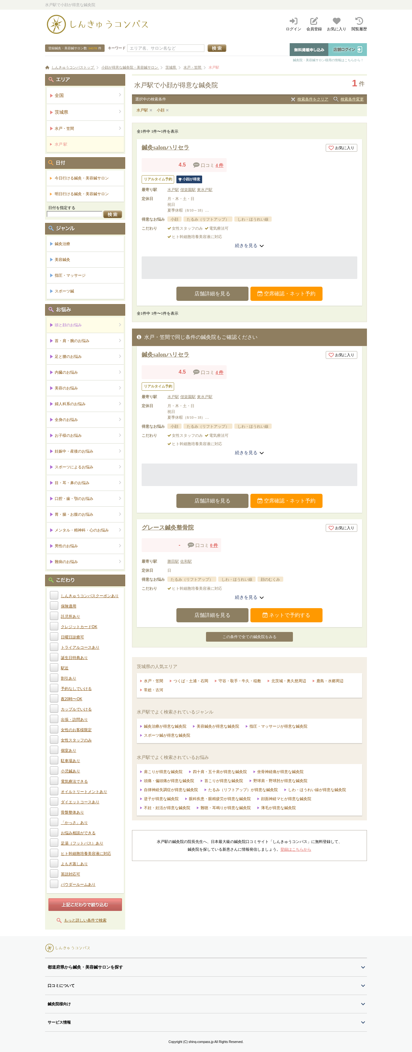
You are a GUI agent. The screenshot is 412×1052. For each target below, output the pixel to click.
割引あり (68, 678)
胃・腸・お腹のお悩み (88, 514)
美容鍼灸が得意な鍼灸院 (218, 726)
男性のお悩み (88, 545)
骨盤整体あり (72, 812)
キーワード (117, 48)
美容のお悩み (88, 388)
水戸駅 (142, 110)
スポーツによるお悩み (88, 466)
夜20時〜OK (71, 699)
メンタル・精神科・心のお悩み (88, 530)
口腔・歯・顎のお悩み (88, 498)
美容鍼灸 (62, 259)
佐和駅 (186, 561)
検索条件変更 (352, 99)
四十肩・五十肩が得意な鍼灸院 (220, 772)
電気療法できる (74, 781)
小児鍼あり (70, 771)
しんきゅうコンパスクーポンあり (90, 596)
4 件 (220, 165)
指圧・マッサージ (70, 275)
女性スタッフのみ (76, 740)
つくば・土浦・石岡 (190, 681)
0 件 (214, 545)
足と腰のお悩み (88, 356)
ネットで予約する (286, 615)
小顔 (160, 110)
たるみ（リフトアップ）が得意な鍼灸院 (243, 790)
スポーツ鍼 (64, 291)
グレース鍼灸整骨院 (168, 527)
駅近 (65, 668)
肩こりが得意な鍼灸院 (163, 772)
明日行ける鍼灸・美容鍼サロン (82, 194)
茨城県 (88, 112)
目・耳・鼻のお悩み (88, 482)
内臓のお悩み (88, 372)
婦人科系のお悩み (88, 403)
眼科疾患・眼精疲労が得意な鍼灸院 (220, 799)
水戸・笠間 (153, 681)
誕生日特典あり (74, 657)
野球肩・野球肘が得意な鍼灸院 (280, 781)
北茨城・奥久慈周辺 (288, 681)
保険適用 (68, 606)
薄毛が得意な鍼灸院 (278, 808)
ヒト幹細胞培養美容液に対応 (86, 853)
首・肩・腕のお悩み (88, 340)
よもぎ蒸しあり (74, 864)
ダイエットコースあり (80, 802)
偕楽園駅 (188, 189)
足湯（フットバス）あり (82, 843)
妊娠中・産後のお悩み (88, 451)
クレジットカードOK (79, 627)
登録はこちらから (295, 849)
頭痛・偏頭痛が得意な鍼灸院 (169, 781)
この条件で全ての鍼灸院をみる (249, 637)
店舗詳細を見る (212, 293)
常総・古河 (153, 690)
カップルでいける (76, 709)
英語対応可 (70, 874)
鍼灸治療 (62, 244)
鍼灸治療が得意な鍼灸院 (165, 726)
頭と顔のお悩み (88, 324)
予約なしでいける (76, 688)
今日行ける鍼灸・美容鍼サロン (82, 178)
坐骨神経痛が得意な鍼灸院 (280, 772)
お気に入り (341, 147)
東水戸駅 (204, 189)
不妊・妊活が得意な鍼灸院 (167, 808)
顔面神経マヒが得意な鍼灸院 (286, 799)
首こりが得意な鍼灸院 (223, 781)
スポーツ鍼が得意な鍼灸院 (167, 735)
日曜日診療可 (72, 637)
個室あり (68, 750)
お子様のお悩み (88, 435)
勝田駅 (173, 561)
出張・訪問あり (74, 719)
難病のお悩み (88, 561)
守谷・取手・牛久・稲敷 (240, 681)
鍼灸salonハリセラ (165, 147)
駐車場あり (70, 761)
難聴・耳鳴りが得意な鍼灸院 (226, 808)
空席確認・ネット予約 (286, 293)
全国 (88, 95)
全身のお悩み (88, 419)
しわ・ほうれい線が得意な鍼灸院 (317, 790)
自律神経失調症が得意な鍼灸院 (171, 790)
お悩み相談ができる (78, 833)
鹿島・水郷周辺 (329, 681)
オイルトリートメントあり (84, 791)
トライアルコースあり (80, 647)
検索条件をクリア (312, 99)
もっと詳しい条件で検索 (85, 920)
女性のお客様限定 (76, 730)
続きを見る (249, 245)
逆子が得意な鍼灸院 (161, 799)
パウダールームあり (78, 884)
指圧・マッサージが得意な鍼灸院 (278, 726)
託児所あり (70, 616)
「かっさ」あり (74, 822)
